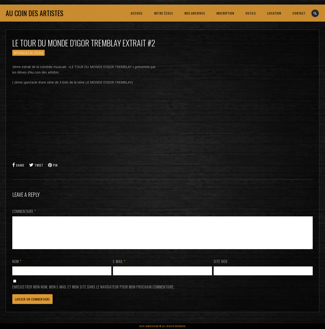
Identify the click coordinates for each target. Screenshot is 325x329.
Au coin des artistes (34, 13)
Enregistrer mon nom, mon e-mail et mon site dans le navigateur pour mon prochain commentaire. (93, 292)
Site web (221, 267)
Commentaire (24, 211)
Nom (16, 267)
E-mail (119, 267)
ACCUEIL (137, 13)
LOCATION (274, 13)
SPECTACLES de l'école (28, 53)
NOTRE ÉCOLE (163, 13)
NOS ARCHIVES (194, 13)
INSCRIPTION (225, 13)
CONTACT (299, 13)
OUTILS (251, 13)
